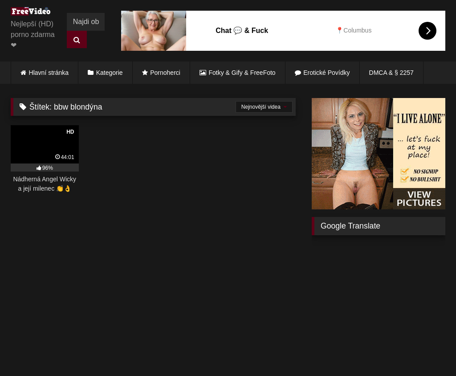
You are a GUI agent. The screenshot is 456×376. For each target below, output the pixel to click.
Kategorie (109, 72)
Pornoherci (165, 72)
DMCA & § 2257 (391, 72)
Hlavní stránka (49, 72)
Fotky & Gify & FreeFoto (242, 72)
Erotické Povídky (326, 72)
